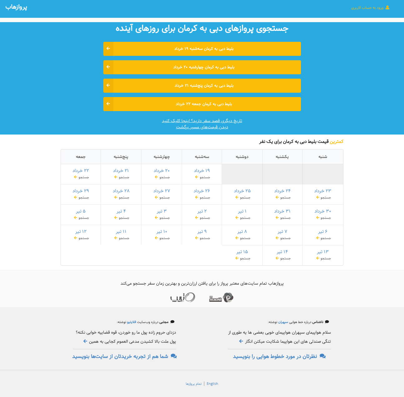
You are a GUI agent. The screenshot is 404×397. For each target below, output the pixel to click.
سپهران (282, 322)
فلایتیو (131, 322)
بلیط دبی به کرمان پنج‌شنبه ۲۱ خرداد (168, 86)
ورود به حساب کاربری (370, 7)
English (212, 384)
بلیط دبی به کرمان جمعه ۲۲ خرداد (167, 104)
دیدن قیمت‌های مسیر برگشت (202, 127)
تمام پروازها (194, 384)
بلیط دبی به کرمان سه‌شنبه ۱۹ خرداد (168, 49)
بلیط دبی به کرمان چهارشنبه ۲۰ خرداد (169, 67)
